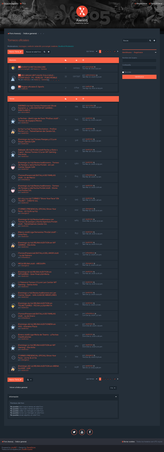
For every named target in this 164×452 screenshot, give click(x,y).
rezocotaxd (25, 112)
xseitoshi (30, 46)
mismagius (23, 46)
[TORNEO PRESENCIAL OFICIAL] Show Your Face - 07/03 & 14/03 (37, 210)
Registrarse (138, 52)
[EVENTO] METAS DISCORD (33, 67)
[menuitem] (23, 3)
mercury (27, 80)
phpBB (13, 447)
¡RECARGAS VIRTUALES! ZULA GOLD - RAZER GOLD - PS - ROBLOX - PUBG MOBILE (37, 76)
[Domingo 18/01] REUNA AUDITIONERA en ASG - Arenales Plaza (37, 325)
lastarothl (38, 46)
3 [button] (105, 51)
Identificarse (127, 52)
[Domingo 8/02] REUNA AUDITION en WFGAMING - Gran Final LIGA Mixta (34, 273)
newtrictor (25, 123)
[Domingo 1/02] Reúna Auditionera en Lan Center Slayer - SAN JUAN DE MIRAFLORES (37, 294)
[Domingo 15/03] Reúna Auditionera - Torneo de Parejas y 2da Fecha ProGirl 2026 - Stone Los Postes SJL (38, 188)
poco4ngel (46, 46)
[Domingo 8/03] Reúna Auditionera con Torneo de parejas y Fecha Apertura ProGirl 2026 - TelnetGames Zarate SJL (37, 221)
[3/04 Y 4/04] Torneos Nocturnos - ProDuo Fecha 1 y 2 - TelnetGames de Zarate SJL (37, 130)
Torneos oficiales (18, 40)
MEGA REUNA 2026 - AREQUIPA (31, 263)
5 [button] (110, 51)
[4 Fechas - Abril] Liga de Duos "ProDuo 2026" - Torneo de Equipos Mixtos (39, 119)
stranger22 (25, 213)
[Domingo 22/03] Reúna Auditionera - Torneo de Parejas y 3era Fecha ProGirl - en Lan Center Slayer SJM (38, 164)
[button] (96, 51)
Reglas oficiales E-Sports (32, 87)
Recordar (127, 72)
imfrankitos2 (25, 180)
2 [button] (102, 51)
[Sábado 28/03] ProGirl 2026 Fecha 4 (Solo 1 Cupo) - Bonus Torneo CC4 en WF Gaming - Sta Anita (38, 152)
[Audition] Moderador (66, 46)
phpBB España (27, 449)
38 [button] (114, 51)
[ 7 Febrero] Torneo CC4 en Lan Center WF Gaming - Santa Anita (37, 283)
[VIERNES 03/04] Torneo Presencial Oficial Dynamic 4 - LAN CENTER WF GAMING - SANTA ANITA (37, 108)
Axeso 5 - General (40, 69)
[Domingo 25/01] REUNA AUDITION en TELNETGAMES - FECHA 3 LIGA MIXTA (35, 304)
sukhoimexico (91, 75)
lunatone (54, 46)
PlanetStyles (31, 447)
